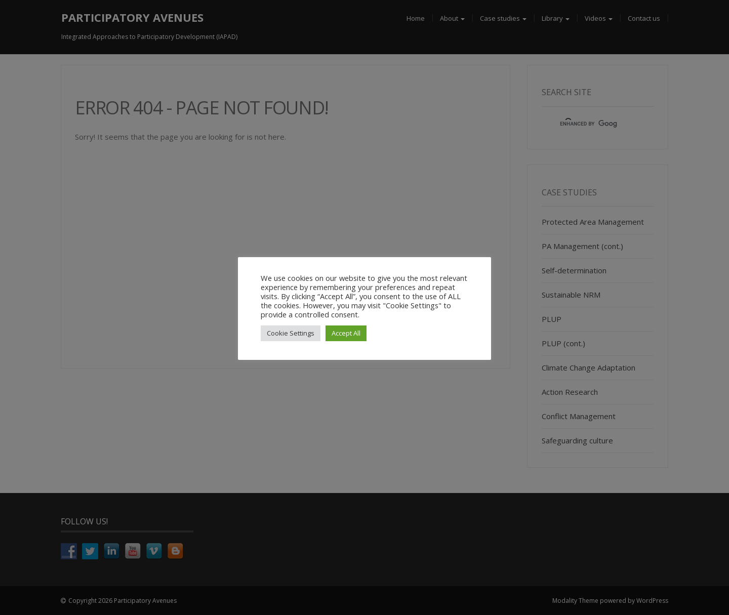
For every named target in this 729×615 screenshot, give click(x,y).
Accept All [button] (346, 333)
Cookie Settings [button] (290, 333)
